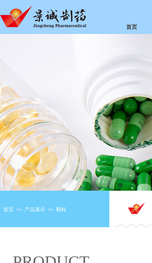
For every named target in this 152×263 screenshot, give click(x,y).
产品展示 (35, 209)
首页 (8, 209)
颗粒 (61, 209)
